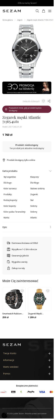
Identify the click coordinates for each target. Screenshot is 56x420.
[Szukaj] (37, 11)
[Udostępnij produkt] (49, 101)
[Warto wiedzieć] (27, 367)
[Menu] (49, 11)
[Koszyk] (43, 11)
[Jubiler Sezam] (11, 11)
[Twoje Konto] (27, 353)
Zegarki (20, 20)
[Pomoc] (27, 373)
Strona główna (7, 20)
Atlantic (33, 217)
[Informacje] (27, 360)
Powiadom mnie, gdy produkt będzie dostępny (23, 109)
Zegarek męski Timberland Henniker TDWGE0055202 (38, 313)
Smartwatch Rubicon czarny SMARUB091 (12, 313)
